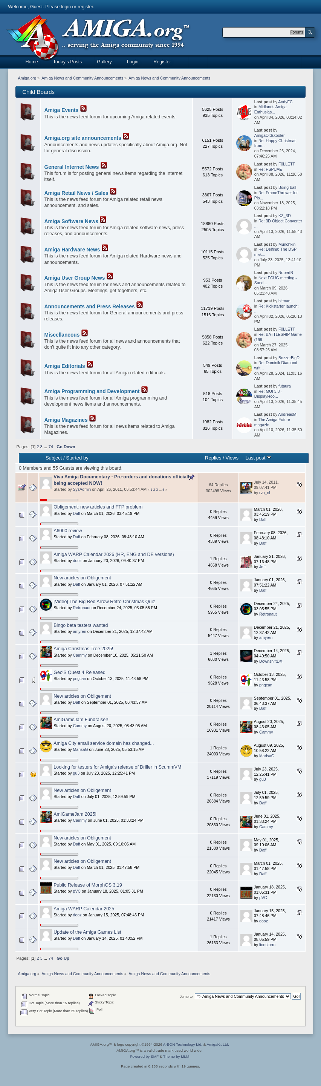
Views (231, 458)
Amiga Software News (71, 221)
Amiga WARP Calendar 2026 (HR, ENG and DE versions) (114, 554)
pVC (77, 891)
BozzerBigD (289, 357)
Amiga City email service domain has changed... (104, 743)
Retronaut (82, 607)
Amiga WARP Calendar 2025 (84, 908)
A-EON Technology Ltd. (182, 1044)
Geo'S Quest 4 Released (79, 672)
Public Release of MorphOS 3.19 (88, 885)
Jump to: (187, 996)
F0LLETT (286, 164)
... (46, 446)
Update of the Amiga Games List (87, 932)
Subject (54, 458)
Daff (76, 513)
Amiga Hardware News (72, 250)
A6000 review (68, 530)
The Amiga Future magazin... (272, 422)
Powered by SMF (144, 1056)
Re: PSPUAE (270, 169)
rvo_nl (264, 492)
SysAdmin (82, 489)
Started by (77, 458)
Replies (213, 458)
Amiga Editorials (64, 366)
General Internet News (71, 167)
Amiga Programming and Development (92, 391)
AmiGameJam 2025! (75, 814)
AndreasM (287, 414)
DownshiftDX (270, 661)
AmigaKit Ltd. (217, 1044)
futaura (284, 386)
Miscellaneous (62, 335)
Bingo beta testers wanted (81, 625)
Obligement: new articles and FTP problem (98, 507)
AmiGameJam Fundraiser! (81, 719)
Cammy (80, 655)
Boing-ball (287, 187)
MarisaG (80, 749)
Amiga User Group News (74, 278)
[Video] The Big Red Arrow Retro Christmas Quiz (104, 601)
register (85, 6)
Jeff (262, 566)
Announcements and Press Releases (89, 306)
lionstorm (267, 944)
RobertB (285, 272)
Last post (258, 458)
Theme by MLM (176, 1056)
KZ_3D (284, 215)
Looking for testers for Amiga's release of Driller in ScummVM (117, 767)
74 (50, 446)
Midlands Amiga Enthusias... (270, 109)
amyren (79, 631)
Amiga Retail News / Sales (76, 193)
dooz (77, 560)
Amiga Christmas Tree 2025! (83, 648)
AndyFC (285, 102)
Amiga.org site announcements (82, 138)
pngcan (79, 678)
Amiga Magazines (66, 420)
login (66, 6)
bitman (284, 301)
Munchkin (286, 244)
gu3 (76, 773)
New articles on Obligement (82, 578)
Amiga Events (61, 110)
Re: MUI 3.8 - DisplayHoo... (268, 394)
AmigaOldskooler (269, 135)
